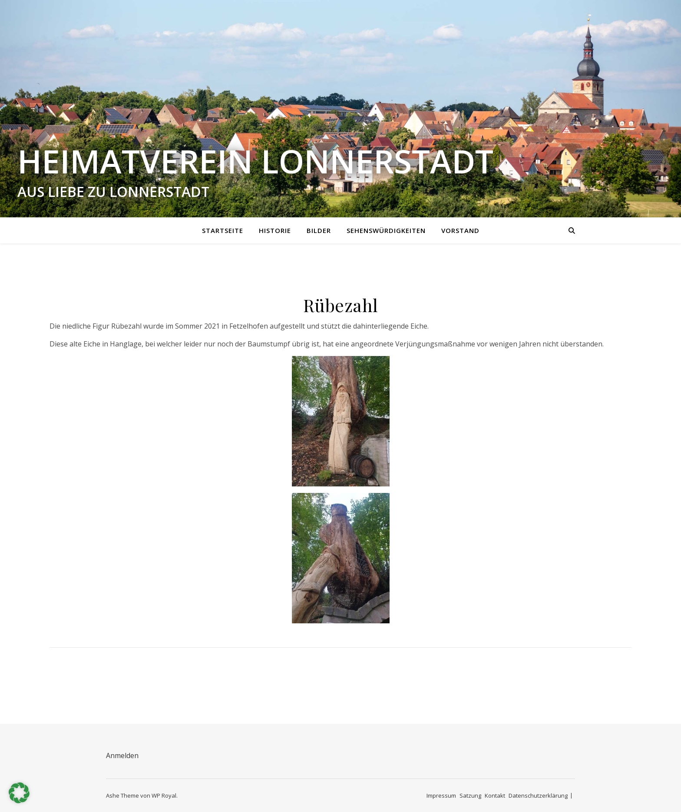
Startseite (222, 230)
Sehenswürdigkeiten (386, 230)
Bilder (319, 230)
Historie (275, 230)
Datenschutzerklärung (538, 795)
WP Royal (164, 795)
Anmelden (122, 755)
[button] (19, 793)
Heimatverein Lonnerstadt (255, 161)
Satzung (470, 795)
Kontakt (495, 795)
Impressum (441, 795)
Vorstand (460, 230)
